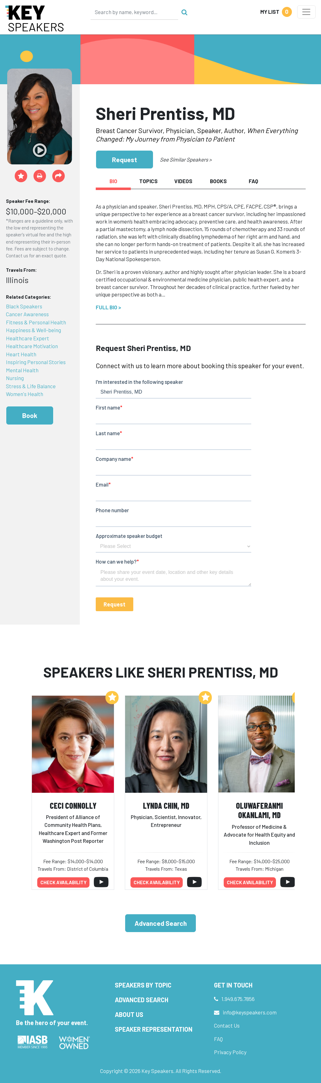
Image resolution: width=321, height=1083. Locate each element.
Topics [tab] (148, 181)
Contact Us (227, 1025)
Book (29, 415)
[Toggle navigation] (306, 11)
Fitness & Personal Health (36, 322)
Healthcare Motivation (32, 346)
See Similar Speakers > (185, 159)
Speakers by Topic (143, 985)
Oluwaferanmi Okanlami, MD (259, 810)
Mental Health (22, 370)
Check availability (63, 882)
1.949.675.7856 (238, 999)
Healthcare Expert (27, 338)
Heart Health (21, 354)
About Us (129, 1014)
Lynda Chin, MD (166, 805)
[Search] (134, 12)
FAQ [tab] (253, 181)
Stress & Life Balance (31, 386)
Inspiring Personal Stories (36, 362)
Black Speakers (24, 306)
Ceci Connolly (73, 805)
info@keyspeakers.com (250, 1012)
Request (124, 159)
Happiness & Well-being (33, 330)
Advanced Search (161, 923)
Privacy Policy (230, 1052)
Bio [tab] (113, 181)
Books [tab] (218, 181)
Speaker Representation (153, 1029)
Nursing (15, 378)
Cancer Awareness (27, 314)
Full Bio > (108, 307)
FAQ (218, 1039)
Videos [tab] (183, 181)
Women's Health (24, 394)
